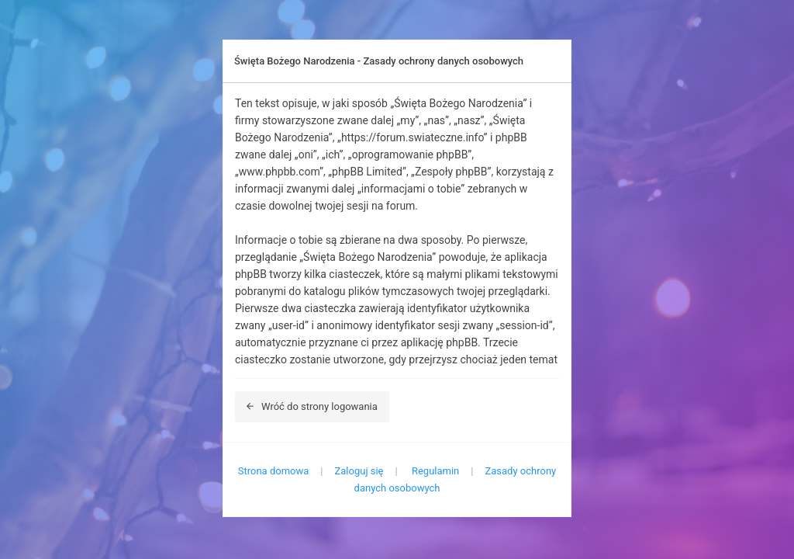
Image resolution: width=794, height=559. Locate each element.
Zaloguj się (359, 471)
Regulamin (435, 471)
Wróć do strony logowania (312, 406)
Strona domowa (273, 471)
